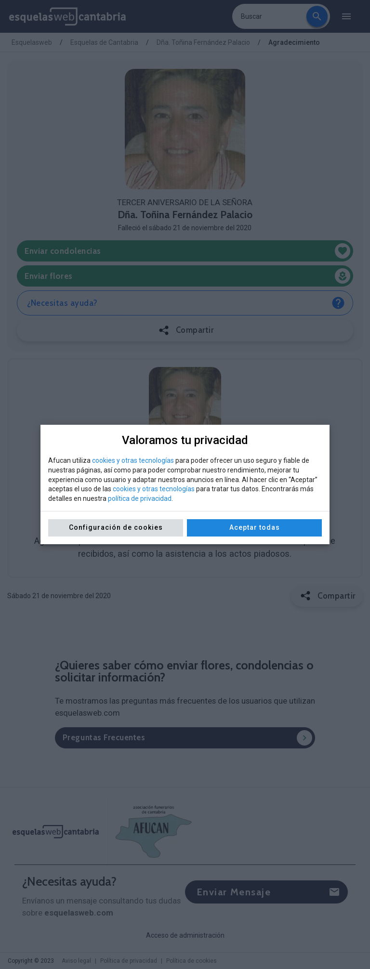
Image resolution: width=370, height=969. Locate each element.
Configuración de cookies (116, 527)
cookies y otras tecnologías (133, 460)
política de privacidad (140, 498)
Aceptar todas (254, 527)
